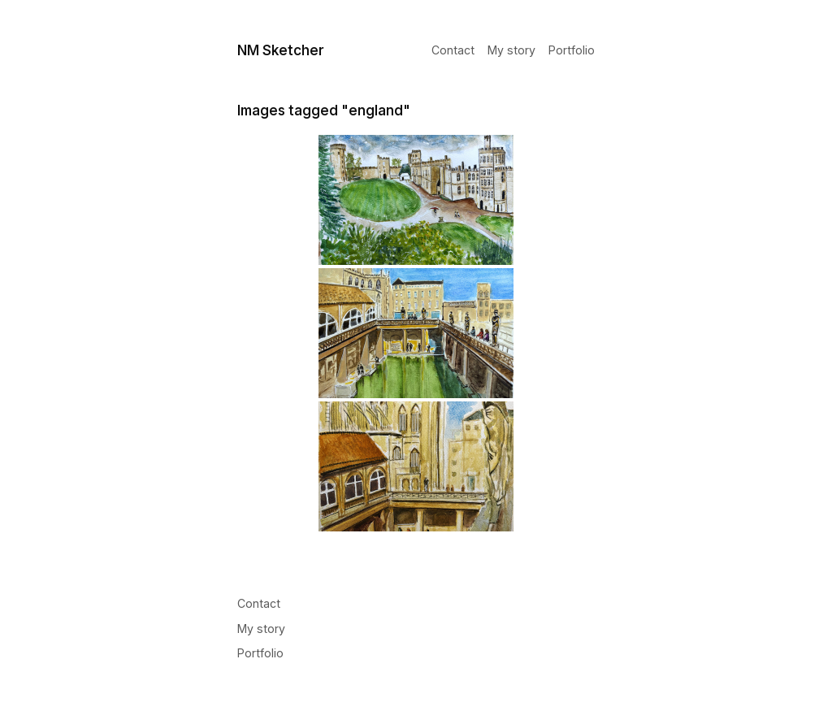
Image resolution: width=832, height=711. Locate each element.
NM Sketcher (280, 50)
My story (511, 50)
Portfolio (571, 50)
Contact (452, 50)
